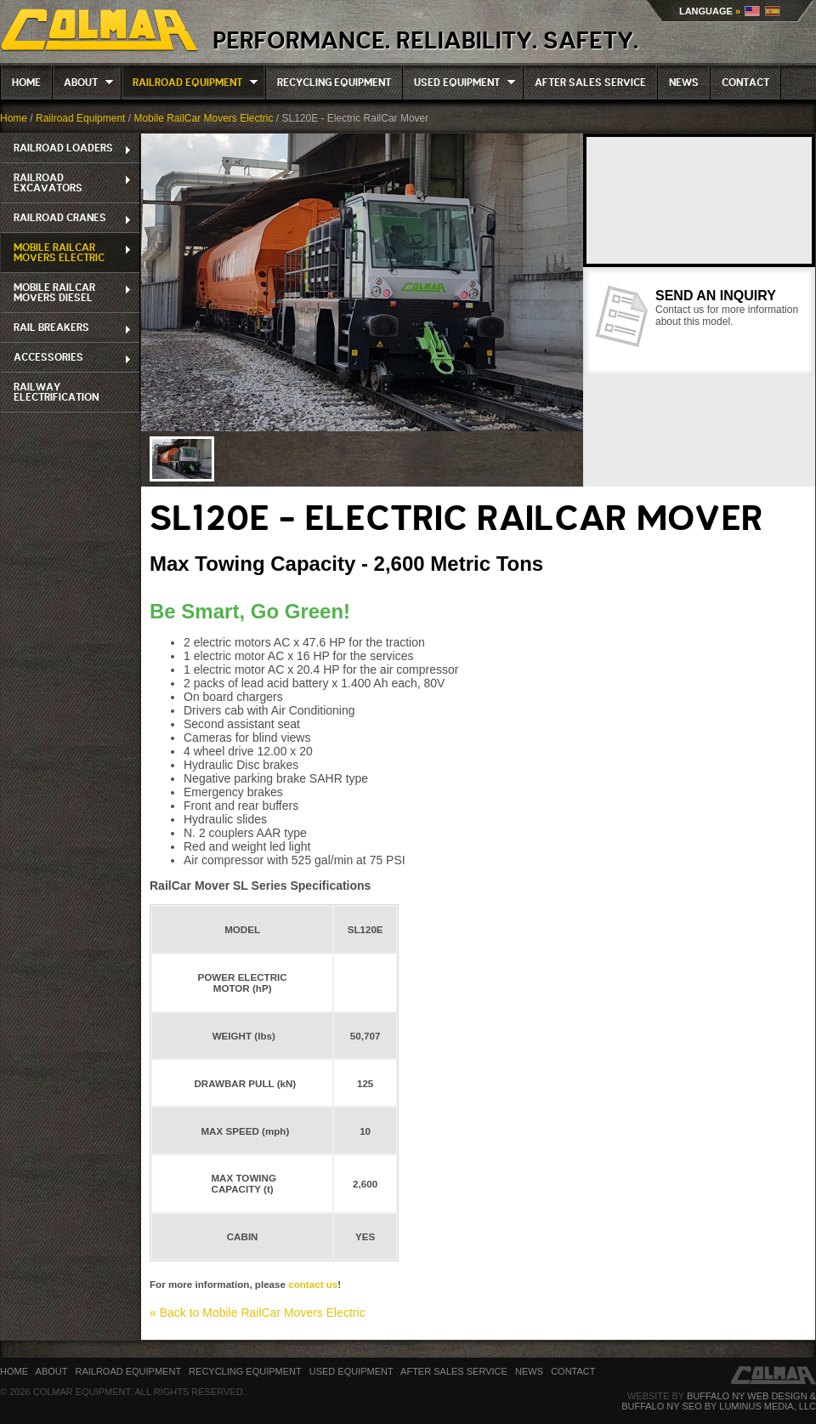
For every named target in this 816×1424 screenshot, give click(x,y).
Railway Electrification (56, 391)
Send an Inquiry (715, 295)
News (684, 82)
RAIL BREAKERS (66, 328)
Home (26, 82)
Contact (745, 82)
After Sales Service (590, 82)
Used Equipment (459, 82)
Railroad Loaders (66, 149)
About (83, 82)
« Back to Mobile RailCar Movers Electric (258, 1312)
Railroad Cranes (66, 218)
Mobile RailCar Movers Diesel (66, 292)
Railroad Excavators (66, 182)
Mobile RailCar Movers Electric (203, 118)
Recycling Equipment (334, 82)
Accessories (66, 358)
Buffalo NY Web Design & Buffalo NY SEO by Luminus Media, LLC (718, 1401)
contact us (311, 1284)
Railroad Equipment (190, 82)
